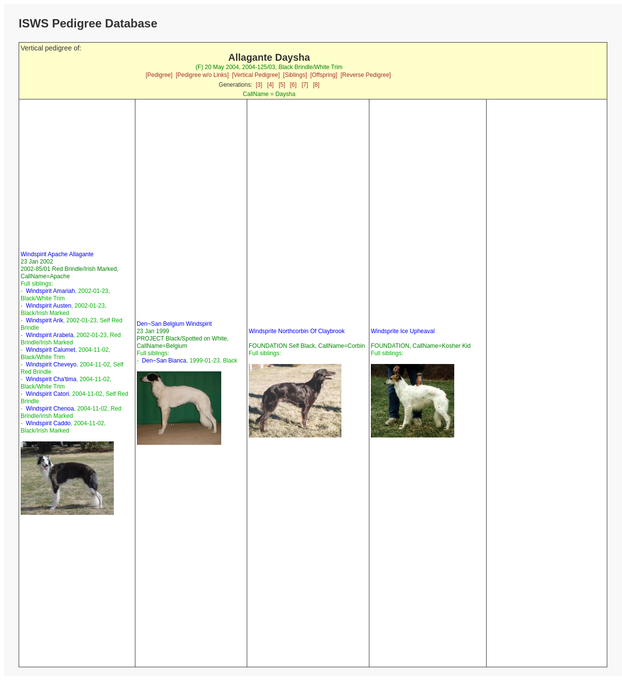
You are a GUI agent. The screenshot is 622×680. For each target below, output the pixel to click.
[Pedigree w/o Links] (202, 75)
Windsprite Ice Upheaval (403, 331)
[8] (316, 84)
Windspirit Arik (44, 320)
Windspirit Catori (47, 393)
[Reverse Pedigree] (365, 75)
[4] (270, 84)
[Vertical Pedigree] (256, 75)
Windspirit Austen (49, 305)
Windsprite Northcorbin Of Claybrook (296, 331)
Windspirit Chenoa (50, 408)
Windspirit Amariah (50, 291)
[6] (293, 84)
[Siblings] (295, 75)
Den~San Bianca (164, 360)
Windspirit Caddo (48, 423)
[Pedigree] (159, 75)
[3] (259, 84)
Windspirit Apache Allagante (57, 254)
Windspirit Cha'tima (51, 379)
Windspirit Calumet (51, 349)
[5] (282, 84)
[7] (305, 84)
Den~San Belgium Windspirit (174, 323)
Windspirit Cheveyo (51, 364)
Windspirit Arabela (50, 335)
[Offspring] (323, 75)
